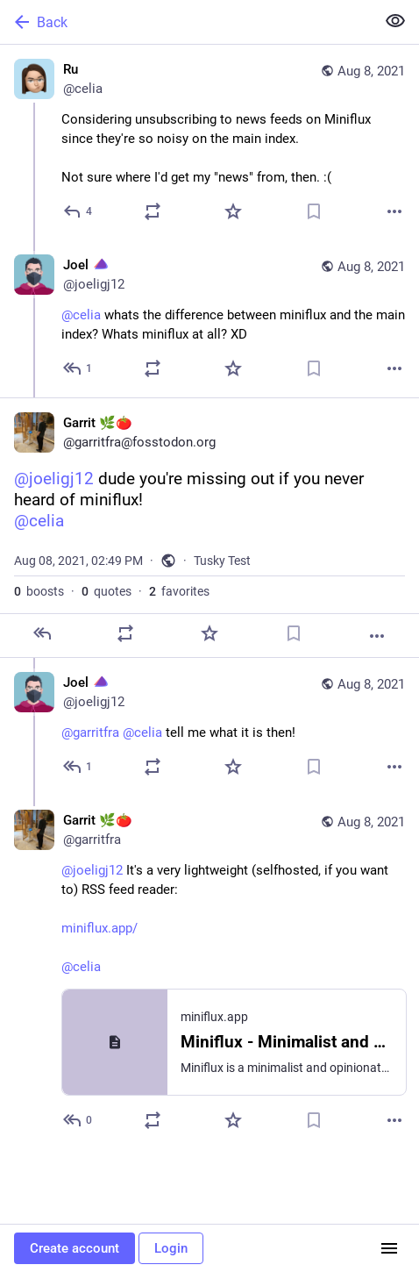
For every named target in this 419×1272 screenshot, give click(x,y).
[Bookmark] (313, 211)
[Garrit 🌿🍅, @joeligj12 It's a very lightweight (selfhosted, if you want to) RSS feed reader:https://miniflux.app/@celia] (209, 972)
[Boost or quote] (152, 211)
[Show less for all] (395, 21)
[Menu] (389, 1248)
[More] (394, 211)
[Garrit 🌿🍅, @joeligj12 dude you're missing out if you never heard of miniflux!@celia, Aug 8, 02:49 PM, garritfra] (209, 527)
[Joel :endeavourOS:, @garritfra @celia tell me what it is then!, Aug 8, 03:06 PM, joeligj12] (209, 727)
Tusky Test (222, 561)
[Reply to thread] (78, 368)
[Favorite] (233, 211)
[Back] (186, 22)
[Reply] (78, 211)
